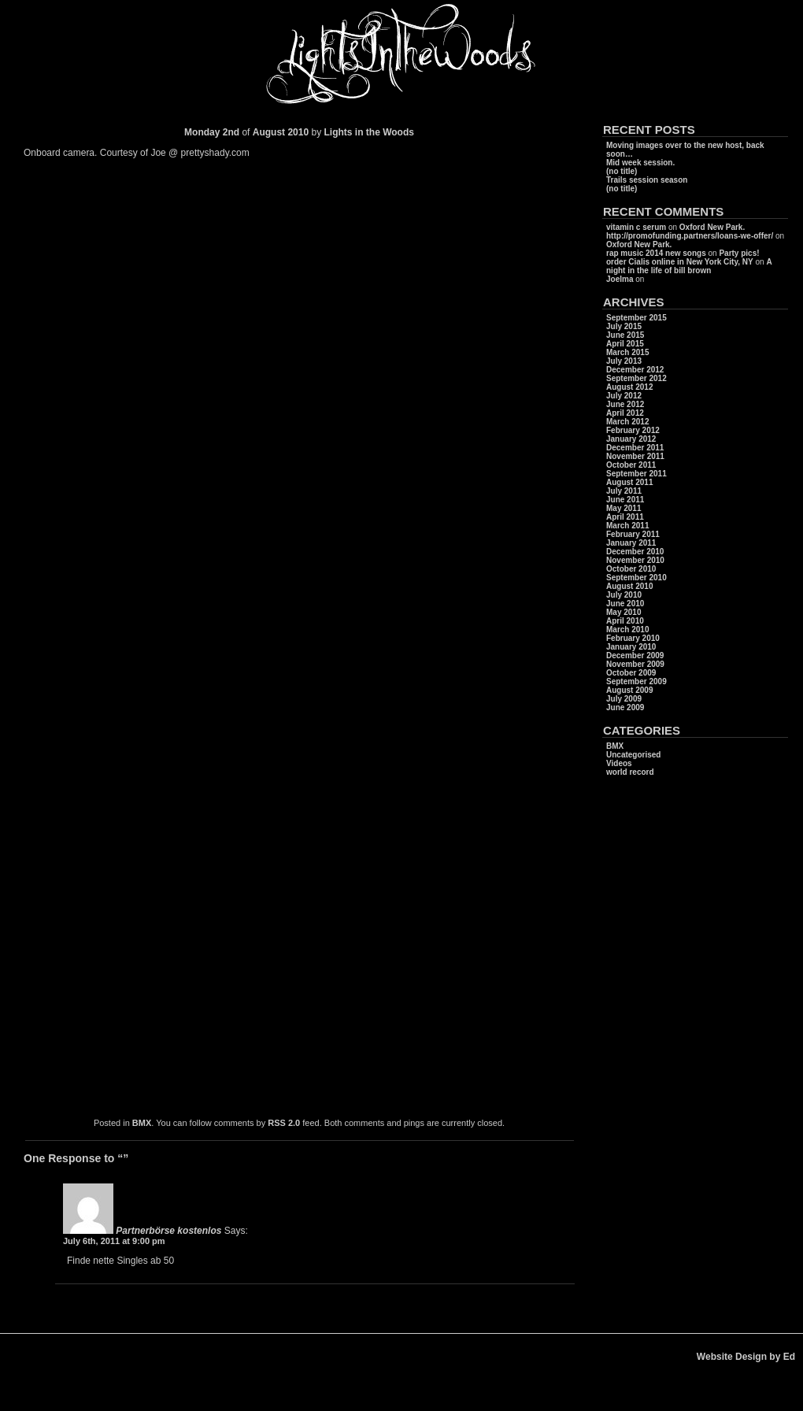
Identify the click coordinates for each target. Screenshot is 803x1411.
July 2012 (624, 395)
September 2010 (636, 577)
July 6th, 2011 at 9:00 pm (114, 1241)
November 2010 (635, 560)
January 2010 (631, 647)
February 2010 (633, 638)
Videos (619, 763)
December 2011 (635, 447)
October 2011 (631, 465)
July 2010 (624, 595)
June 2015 (625, 335)
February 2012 (633, 430)
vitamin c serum (636, 227)
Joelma (619, 279)
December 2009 (635, 655)
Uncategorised (633, 754)
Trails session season (646, 180)
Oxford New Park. (712, 227)
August (269, 132)
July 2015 (624, 326)
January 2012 (631, 439)
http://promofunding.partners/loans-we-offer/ (689, 235)
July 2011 (624, 491)
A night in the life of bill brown (689, 266)
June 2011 (625, 499)
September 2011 (636, 473)
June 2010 (625, 603)
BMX (141, 1123)
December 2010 (635, 551)
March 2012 (627, 421)
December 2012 (635, 369)
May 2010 (623, 612)
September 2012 (636, 378)
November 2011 (635, 456)
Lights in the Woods (368, 132)
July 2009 (624, 698)
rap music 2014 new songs (656, 253)
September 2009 (636, 681)
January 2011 (631, 543)
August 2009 (629, 690)
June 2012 (625, 404)
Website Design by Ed (746, 1356)
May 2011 (623, 508)
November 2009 (635, 664)
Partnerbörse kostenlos (168, 1230)
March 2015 (627, 352)
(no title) (621, 171)
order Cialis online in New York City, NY (679, 261)
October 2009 (631, 672)
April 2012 (625, 413)
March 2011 (627, 525)
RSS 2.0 (284, 1123)
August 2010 (629, 586)
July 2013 (624, 361)
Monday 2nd (211, 132)
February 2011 (633, 534)
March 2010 (627, 629)
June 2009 (625, 707)
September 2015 (636, 317)
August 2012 (629, 387)
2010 (299, 132)
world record (630, 772)
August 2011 (629, 482)
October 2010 (631, 569)
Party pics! (739, 253)
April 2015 (625, 343)
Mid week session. (640, 162)
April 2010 (625, 621)
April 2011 (625, 517)
